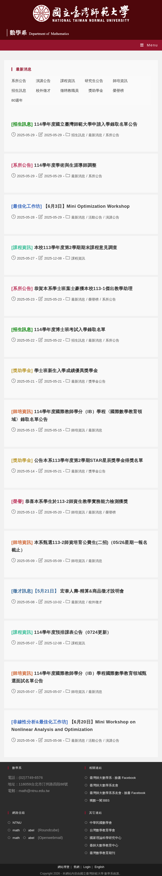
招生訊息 (18, 90)
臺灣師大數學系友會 (104, 785)
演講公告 (43, 81)
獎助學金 (95, 90)
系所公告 (18, 81)
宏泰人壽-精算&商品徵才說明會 (67, 591)
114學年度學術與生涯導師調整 (54, 165)
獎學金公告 (97, 381)
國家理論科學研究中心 (105, 838)
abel (31, 830)
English (99, 867)
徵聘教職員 (69, 90)
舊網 (76, 867)
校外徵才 (43, 90)
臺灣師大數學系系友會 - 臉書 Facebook (117, 793)
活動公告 (95, 217)
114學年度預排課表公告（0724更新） (61, 632)
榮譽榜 (118, 90)
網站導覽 (63, 867)
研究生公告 (94, 81)
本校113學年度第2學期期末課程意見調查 (64, 247)
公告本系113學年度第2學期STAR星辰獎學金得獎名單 (77, 460)
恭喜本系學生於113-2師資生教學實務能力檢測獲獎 (69, 501)
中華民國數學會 (101, 822)
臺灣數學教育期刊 (102, 853)
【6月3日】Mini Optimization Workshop (70, 206)
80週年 (17, 100)
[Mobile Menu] (149, 45)
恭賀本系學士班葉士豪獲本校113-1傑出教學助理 (72, 288)
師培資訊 (120, 81)
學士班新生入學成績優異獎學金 (54, 370)
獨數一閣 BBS (100, 800)
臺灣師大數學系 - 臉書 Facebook (113, 778)
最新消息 (95, 135)
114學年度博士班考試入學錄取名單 (58, 329)
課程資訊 (67, 81)
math (16, 830)
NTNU (17, 822)
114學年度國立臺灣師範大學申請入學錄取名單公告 (74, 124)
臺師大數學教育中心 (104, 845)
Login (86, 867)
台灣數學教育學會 (102, 830)
